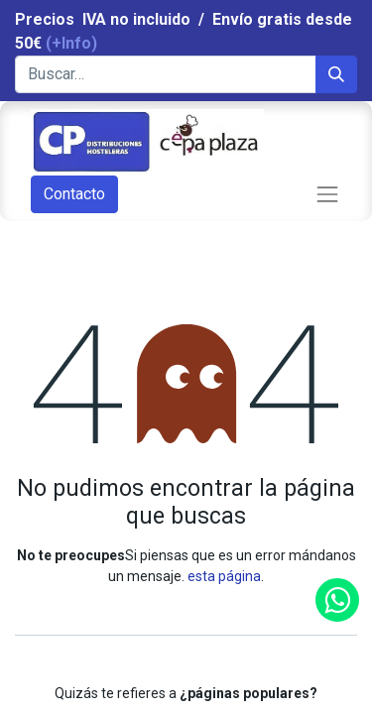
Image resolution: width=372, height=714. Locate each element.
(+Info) (71, 43)
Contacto (74, 193)
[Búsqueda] (336, 74)
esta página (224, 576)
